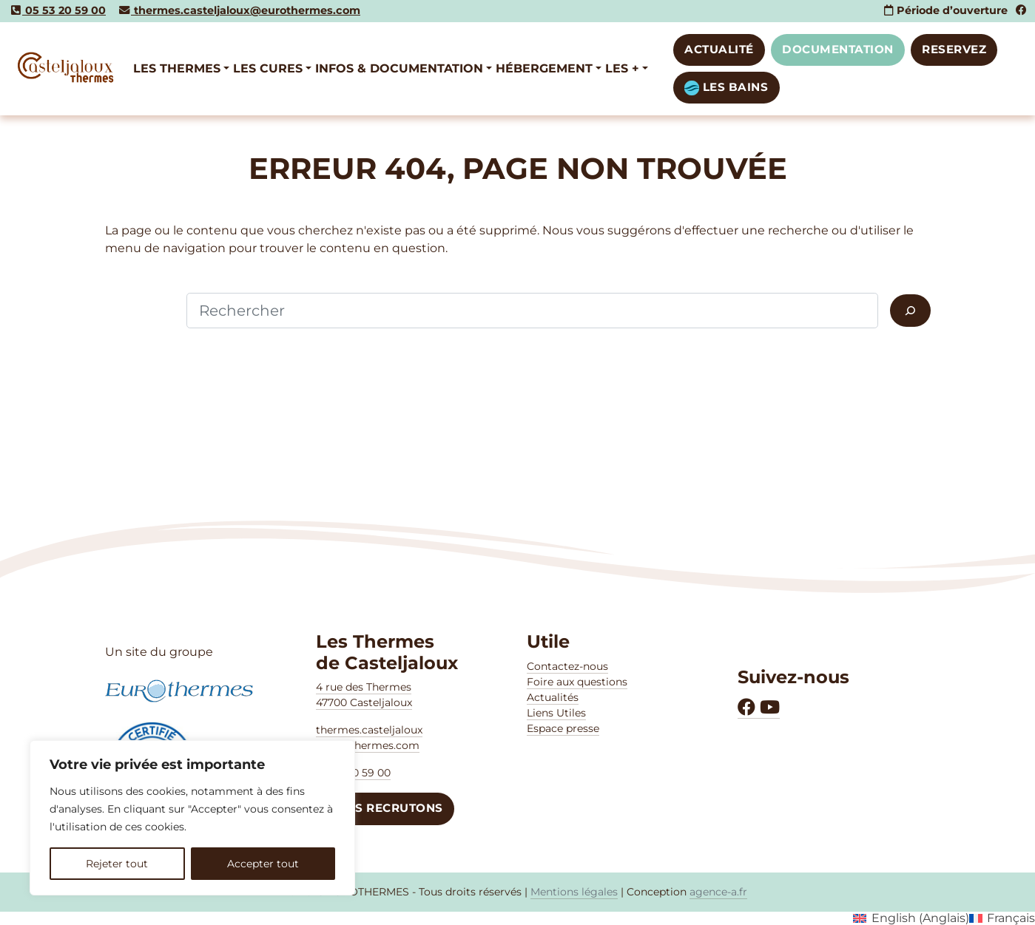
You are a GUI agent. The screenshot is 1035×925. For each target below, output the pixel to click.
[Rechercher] (910, 310)
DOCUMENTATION (838, 49)
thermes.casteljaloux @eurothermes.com (369, 737)
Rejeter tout (117, 863)
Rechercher (140, 310)
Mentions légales (574, 891)
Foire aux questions (577, 681)
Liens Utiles (556, 712)
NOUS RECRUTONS (385, 808)
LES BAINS (726, 87)
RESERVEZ (954, 49)
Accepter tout (263, 863)
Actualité (719, 49)
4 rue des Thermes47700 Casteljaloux (364, 694)
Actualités (553, 697)
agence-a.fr (718, 891)
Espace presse (563, 728)
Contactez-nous (567, 666)
